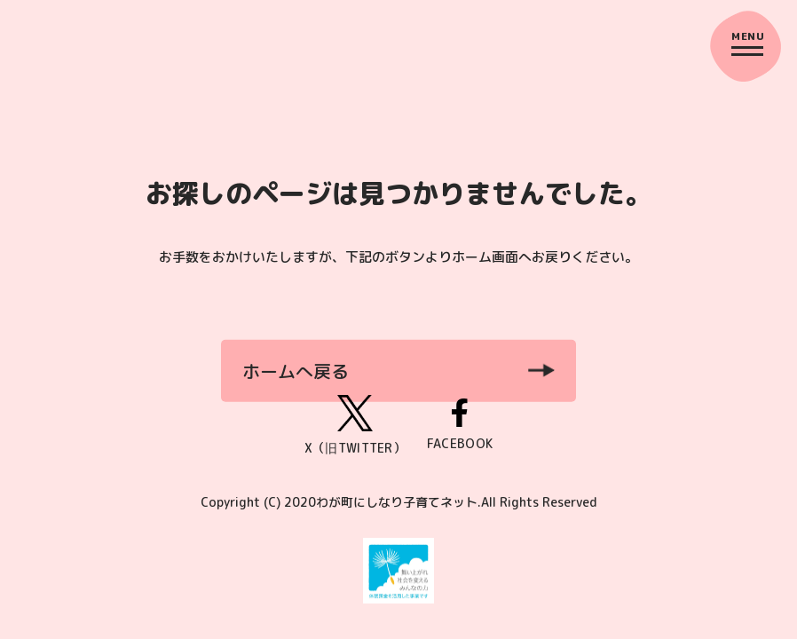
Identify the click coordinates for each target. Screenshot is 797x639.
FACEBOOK (460, 425)
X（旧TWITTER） (355, 425)
